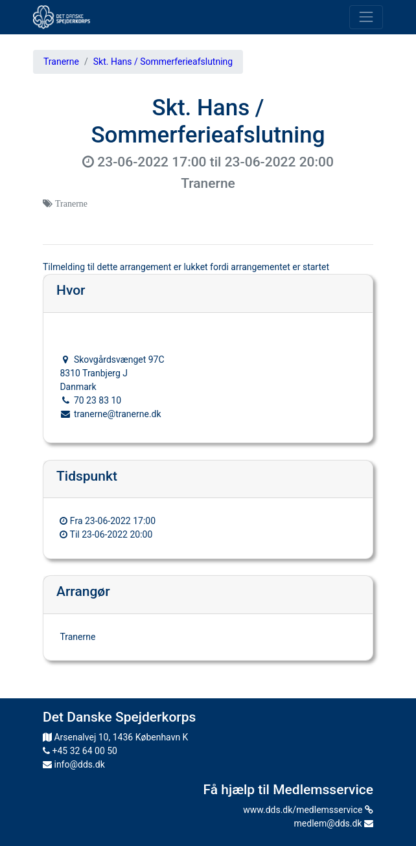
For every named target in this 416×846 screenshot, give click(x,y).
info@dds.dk (74, 764)
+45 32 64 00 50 (80, 751)
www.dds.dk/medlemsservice (308, 810)
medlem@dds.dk (333, 823)
